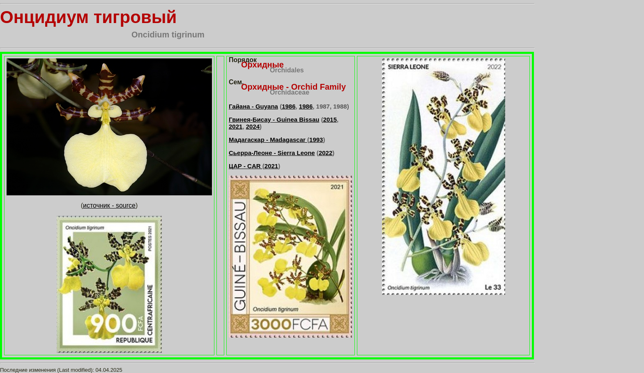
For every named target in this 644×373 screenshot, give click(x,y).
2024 (253, 126)
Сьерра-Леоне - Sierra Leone (272, 152)
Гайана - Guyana (253, 106)
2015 (330, 119)
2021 (235, 126)
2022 (325, 152)
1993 (316, 139)
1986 (288, 106)
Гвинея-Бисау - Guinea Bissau (274, 119)
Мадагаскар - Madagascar (268, 139)
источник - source (109, 205)
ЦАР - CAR (245, 165)
